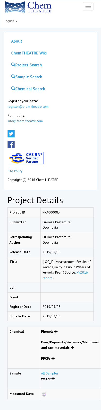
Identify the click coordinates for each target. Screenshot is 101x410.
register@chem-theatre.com (28, 106)
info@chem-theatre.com (25, 121)
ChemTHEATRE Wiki (29, 53)
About (16, 41)
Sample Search (26, 77)
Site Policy (15, 171)
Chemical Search (28, 88)
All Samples (50, 373)
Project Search (26, 65)
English (10, 21)
